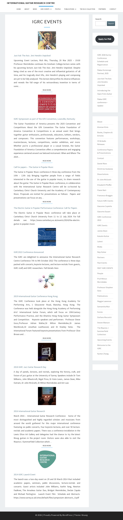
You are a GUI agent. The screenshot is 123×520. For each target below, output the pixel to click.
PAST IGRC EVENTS (105, 268)
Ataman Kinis (102, 127)
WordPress (67, 515)
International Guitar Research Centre (31, 2)
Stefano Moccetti (104, 317)
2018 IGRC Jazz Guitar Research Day (30, 367)
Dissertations (102, 174)
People (58, 9)
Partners (102, 9)
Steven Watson (103, 322)
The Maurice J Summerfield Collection (103, 331)
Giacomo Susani (103, 211)
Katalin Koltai (103, 236)
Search (98, 19)
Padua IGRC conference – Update (102, 102)
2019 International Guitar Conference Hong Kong (36, 296)
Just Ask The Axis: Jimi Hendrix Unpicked (32, 55)
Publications (69, 9)
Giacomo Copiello (104, 206)
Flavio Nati (101, 190)
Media (99, 247)
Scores (100, 312)
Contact (113, 9)
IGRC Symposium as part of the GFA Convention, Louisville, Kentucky (45, 118)
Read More (47, 90)
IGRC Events (45, 9)
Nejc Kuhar (101, 252)
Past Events (102, 263)
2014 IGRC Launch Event (24, 474)
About (26, 9)
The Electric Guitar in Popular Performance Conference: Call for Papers (45, 208)
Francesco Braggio (105, 195)
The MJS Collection (87, 9)
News (35, 9)
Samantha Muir (103, 306)
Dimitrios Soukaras (105, 169)
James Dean (102, 231)
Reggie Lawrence (104, 301)
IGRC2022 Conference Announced (29, 252)
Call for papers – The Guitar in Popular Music (33, 167)
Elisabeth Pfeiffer (104, 185)
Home (19, 9)
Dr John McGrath (104, 179)
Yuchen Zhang (103, 353)
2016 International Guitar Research (29, 411)
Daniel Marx (102, 163)
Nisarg (85, 515)
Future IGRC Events (105, 201)
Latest (100, 241)
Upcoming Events (104, 340)
